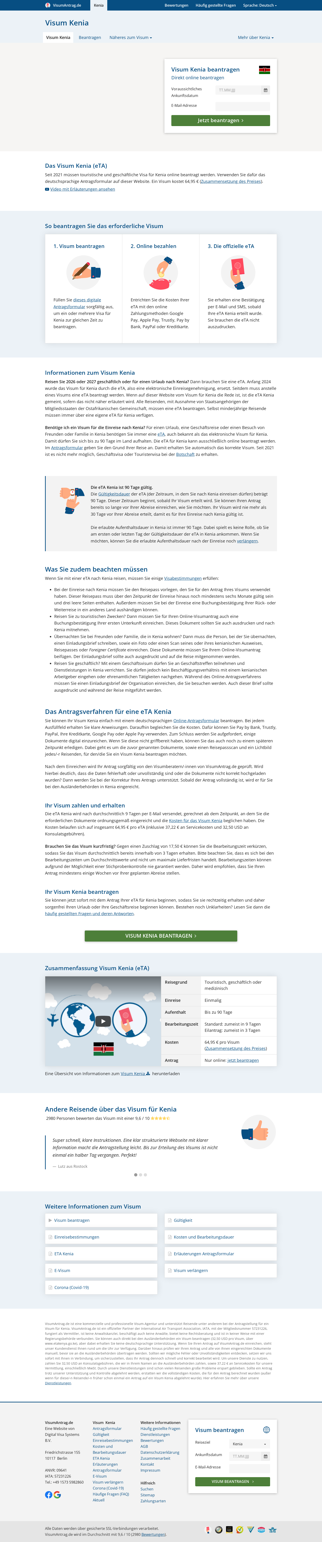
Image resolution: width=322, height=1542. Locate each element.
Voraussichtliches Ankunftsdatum (186, 92)
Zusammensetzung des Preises (231, 181)
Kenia (99, 5)
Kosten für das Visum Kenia (195, 820)
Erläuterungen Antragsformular (201, 1253)
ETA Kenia (61, 1253)
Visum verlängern (188, 1270)
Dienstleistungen (58, 1383)
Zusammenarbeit (155, 1458)
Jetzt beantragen (218, 120)
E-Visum (59, 1270)
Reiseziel (202, 1442)
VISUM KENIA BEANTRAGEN (158, 935)
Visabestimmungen (183, 578)
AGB (144, 1446)
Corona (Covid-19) (69, 1287)
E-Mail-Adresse (184, 105)
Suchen (147, 1489)
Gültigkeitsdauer (114, 494)
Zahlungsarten (153, 1500)
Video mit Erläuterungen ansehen (80, 189)
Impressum (150, 1470)
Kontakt (147, 1464)
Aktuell (99, 1500)
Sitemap (148, 1495)
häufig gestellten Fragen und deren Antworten (89, 913)
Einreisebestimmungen (74, 1237)
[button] (249, 1443)
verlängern (247, 541)
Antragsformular (67, 447)
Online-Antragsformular (196, 720)
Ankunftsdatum (208, 1454)
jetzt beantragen (243, 1060)
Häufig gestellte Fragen (216, 5)
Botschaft (185, 454)
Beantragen (90, 37)
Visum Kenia (58, 37)
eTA (161, 434)
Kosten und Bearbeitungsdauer (201, 1237)
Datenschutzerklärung (160, 1452)
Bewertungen (176, 5)
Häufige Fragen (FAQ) (111, 1494)
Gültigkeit (180, 1220)
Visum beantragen (69, 1220)
